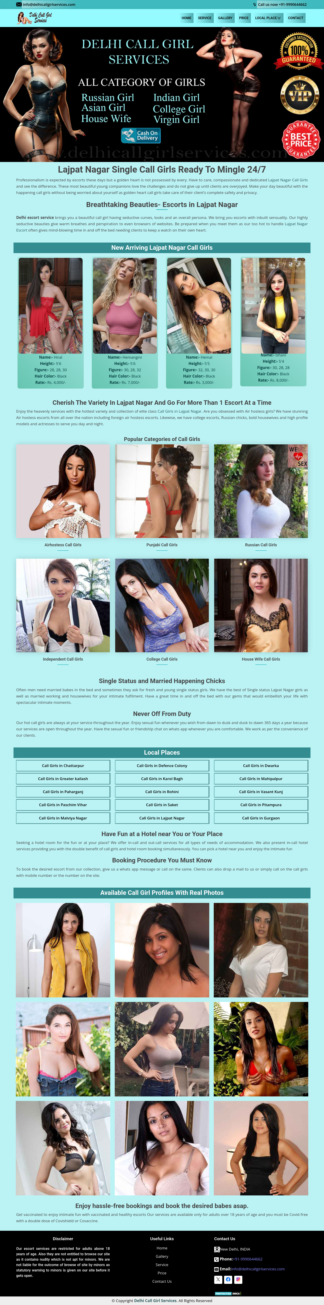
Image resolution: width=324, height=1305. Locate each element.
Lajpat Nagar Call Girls (288, 179)
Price (244, 18)
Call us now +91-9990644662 (282, 4)
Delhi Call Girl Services (155, 1300)
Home (186, 18)
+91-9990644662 (248, 1259)
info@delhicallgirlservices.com (49, 4)
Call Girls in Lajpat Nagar (180, 411)
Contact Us (162, 1281)
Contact (295, 18)
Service (204, 18)
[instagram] (238, 1280)
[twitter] (218, 1280)
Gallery (225, 18)
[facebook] (228, 1280)
